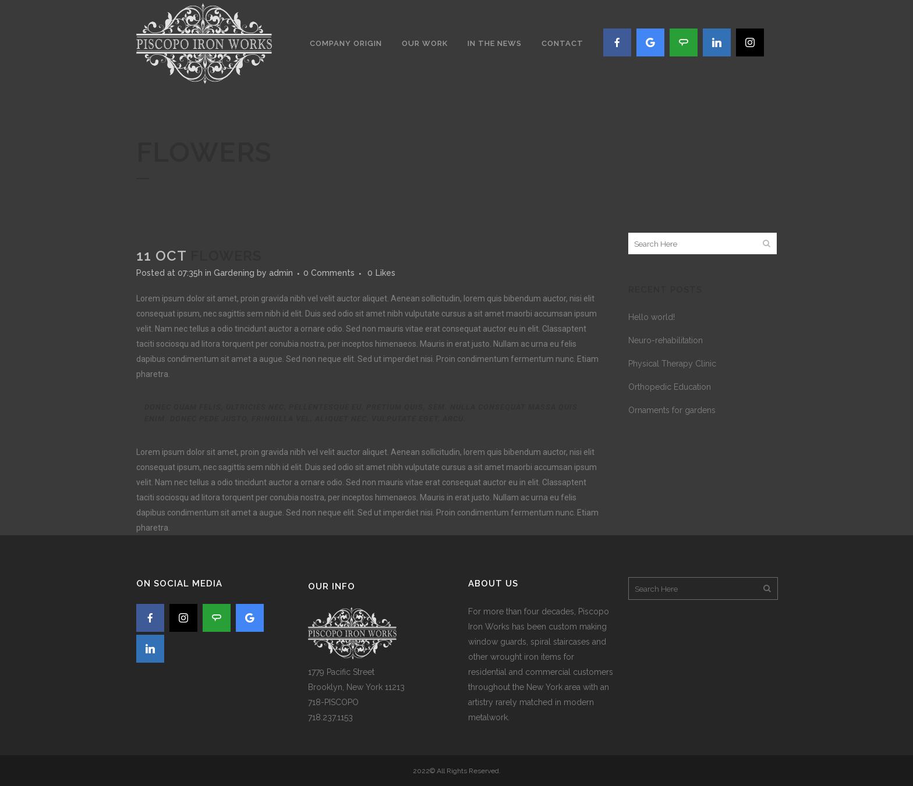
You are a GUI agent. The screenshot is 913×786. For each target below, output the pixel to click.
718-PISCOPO (333, 702)
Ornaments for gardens (672, 410)
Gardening (234, 273)
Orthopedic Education (669, 387)
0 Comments (329, 273)
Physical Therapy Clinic (672, 363)
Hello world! (651, 317)
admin (281, 273)
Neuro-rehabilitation (665, 340)
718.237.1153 (330, 717)
